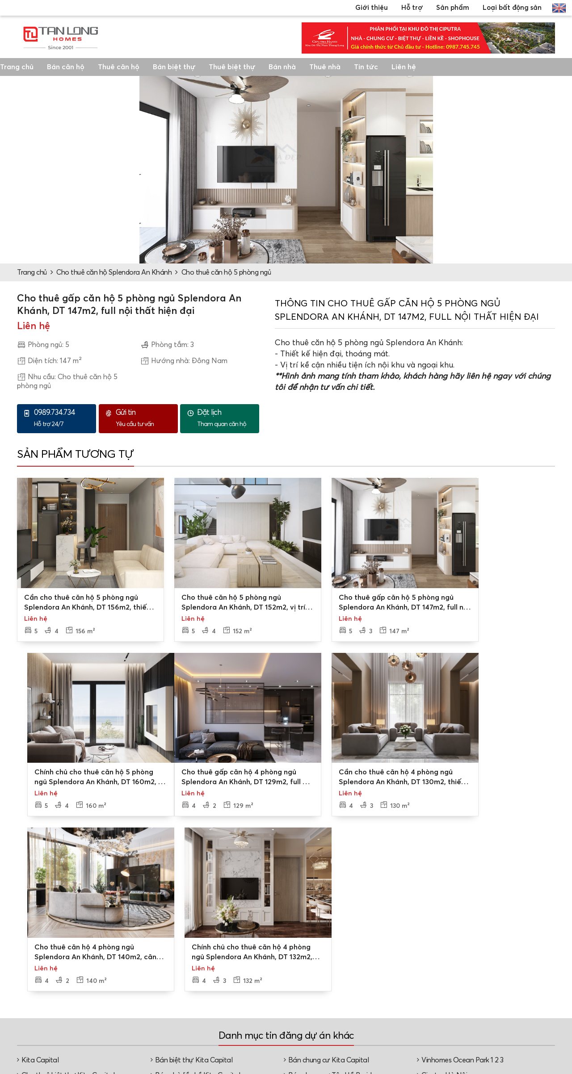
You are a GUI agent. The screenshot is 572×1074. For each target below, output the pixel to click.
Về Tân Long (240, 962)
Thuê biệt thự (232, 67)
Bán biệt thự (174, 67)
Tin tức (366, 67)
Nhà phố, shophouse (519, 1018)
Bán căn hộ (65, 67)
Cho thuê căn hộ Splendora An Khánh (114, 272)
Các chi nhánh (242, 977)
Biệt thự (499, 975)
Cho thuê (412, 991)
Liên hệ (403, 67)
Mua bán (412, 977)
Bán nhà (282, 67)
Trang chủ (17, 67)
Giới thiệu (371, 7)
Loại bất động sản (512, 7)
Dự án (408, 962)
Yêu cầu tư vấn (144, 418)
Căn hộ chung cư (513, 1003)
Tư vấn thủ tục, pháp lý (341, 1005)
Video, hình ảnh (244, 991)
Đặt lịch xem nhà (335, 986)
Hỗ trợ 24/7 (63, 418)
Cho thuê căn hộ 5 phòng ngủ (226, 272)
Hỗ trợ (412, 7)
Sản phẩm (452, 7)
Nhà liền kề (504, 989)
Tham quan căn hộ (226, 418)
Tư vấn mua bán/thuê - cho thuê (341, 967)
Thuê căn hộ (118, 67)
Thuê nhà (325, 67)
